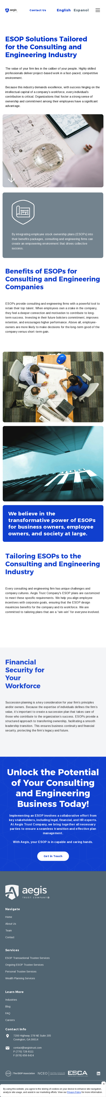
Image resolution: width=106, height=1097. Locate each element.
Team (8, 931)
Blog (7, 1007)
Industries (11, 1000)
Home (8, 917)
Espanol (81, 10)
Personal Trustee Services (20, 972)
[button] (97, 10)
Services (12, 951)
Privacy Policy (74, 1092)
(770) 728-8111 (25, 1052)
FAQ (7, 1013)
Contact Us (38, 10)
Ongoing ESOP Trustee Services (24, 965)
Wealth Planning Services (20, 978)
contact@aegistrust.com (27, 1048)
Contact (9, 937)
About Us (10, 924)
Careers (10, 1020)
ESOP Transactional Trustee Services (27, 958)
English (64, 10)
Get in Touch (53, 857)
